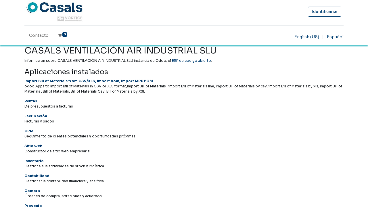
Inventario (34, 161)
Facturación (35, 116)
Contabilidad (36, 176)
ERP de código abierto (191, 60)
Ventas (30, 101)
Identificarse (325, 11)
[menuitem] (39, 36)
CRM (28, 131)
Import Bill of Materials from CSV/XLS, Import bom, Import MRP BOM (88, 81)
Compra (32, 191)
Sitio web (33, 146)
